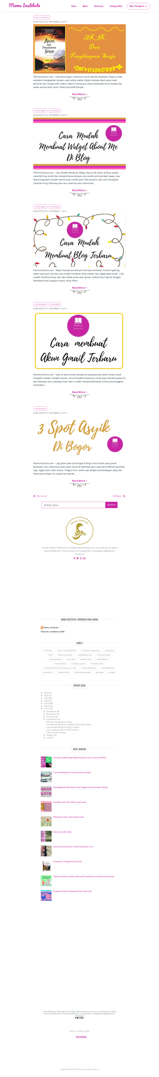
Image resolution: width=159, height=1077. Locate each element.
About (85, 6)
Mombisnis (60, 664)
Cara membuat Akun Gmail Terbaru (62, 729)
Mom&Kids (102, 659)
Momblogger (40, 111)
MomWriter (108, 668)
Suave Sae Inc (93, 1069)
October (50, 716)
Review (99, 672)
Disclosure (98, 6)
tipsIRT (112, 672)
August (50, 735)
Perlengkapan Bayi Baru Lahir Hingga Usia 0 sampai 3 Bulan (80, 787)
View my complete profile (53, 631)
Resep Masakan (83, 672)
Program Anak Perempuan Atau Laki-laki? (72, 891)
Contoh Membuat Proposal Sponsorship (72, 772)
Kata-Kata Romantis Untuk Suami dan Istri (73, 846)
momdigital (54, 111)
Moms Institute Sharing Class (60, 668)
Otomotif (48, 672)
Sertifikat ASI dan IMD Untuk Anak (69, 802)
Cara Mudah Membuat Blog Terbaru (62, 727)
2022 (46, 695)
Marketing (86, 659)
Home (73, 6)
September (51, 719)
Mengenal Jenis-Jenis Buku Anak (68, 817)
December (51, 711)
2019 (46, 703)
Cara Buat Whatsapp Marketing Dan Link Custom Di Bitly (79, 757)
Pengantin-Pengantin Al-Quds (67, 861)
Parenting (63, 672)
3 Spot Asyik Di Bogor (56, 732)
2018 (46, 706)
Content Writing (90, 650)
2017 (46, 708)
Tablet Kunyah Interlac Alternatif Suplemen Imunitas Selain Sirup (83, 876)
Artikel (48, 650)
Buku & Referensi (41, 17)
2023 (46, 692)
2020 (46, 700)
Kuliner (71, 659)
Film (50, 655)
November (51, 714)
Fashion (109, 650)
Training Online (116, 6)
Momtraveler (40, 408)
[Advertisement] (79, 588)
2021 (46, 698)
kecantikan (103, 655)
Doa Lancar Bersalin (62, 831)
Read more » (79, 94)
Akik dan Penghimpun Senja (59, 722)
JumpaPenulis (85, 655)
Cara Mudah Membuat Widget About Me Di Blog (68, 724)
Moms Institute (24, 5)
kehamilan (56, 659)
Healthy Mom (65, 655)
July (48, 737)
